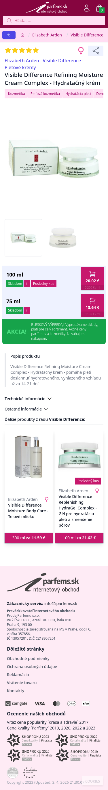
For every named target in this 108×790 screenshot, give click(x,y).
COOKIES (92, 781)
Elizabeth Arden (47, 35)
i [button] (26, 283)
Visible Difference (87, 35)
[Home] (22, 35)
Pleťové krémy (20, 67)
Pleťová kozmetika (45, 93)
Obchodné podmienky (28, 658)
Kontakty (15, 690)
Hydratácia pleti (78, 93)
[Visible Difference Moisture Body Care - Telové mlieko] (29, 457)
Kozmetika (16, 93)
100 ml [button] (79, 537)
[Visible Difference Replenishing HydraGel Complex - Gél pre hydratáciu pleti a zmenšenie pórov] (79, 457)
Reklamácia (18, 674)
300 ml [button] (28, 537)
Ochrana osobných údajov (32, 666)
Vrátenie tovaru (22, 682)
